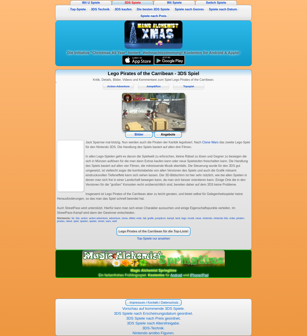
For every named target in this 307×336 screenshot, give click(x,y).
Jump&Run (153, 86)
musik (191, 218)
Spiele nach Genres (189, 9)
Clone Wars (210, 142)
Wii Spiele (174, 2)
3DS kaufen (123, 9)
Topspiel (188, 86)
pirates (60, 221)
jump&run (160, 218)
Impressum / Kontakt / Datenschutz (153, 302)
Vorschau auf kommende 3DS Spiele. (153, 308)
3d (72, 218)
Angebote (168, 134)
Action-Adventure (118, 86)
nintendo (207, 218)
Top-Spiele (78, 9)
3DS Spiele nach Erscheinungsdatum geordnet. (153, 313)
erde (139, 218)
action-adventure (98, 218)
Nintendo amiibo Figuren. (153, 333)
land (177, 218)
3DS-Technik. (153, 328)
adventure (114, 218)
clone (125, 218)
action (84, 218)
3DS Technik (100, 9)
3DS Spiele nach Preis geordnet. (153, 318)
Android (176, 275)
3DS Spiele (133, 2)
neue (198, 218)
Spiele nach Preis (154, 16)
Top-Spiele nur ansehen (153, 238)
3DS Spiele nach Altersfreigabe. (153, 323)
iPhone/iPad (199, 275)
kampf (170, 218)
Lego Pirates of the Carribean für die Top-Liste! (153, 231)
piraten (240, 218)
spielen (84, 221)
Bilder (139, 134)
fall (144, 218)
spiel (76, 221)
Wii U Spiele (91, 2)
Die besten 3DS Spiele (153, 9)
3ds (78, 218)
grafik (150, 218)
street (101, 221)
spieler (93, 221)
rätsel (69, 221)
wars (108, 221)
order (232, 218)
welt (114, 221)
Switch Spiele (216, 2)
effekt (132, 218)
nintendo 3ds (221, 218)
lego (183, 218)
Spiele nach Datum (223, 9)
